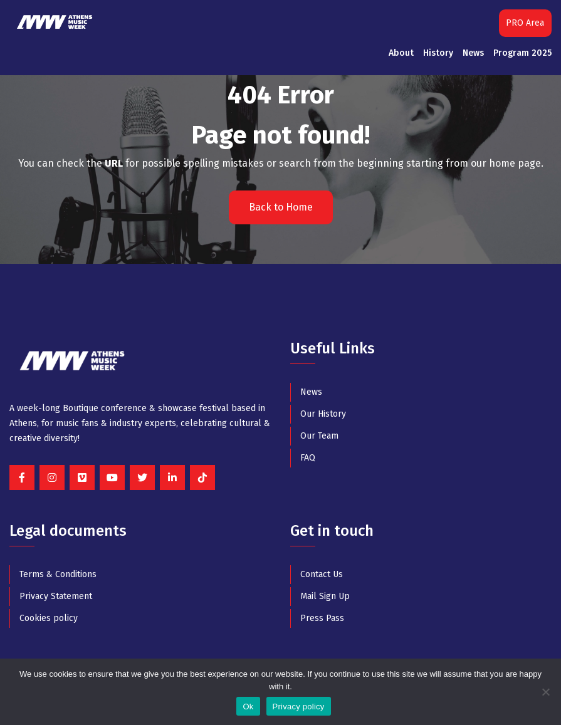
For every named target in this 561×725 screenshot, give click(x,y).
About (401, 53)
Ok (248, 706)
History (438, 53)
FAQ (307, 457)
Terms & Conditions (58, 574)
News (473, 53)
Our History (323, 414)
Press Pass (322, 618)
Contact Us (321, 574)
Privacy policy (299, 706)
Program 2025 (522, 53)
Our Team (319, 435)
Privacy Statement (55, 596)
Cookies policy (48, 618)
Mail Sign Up (325, 596)
